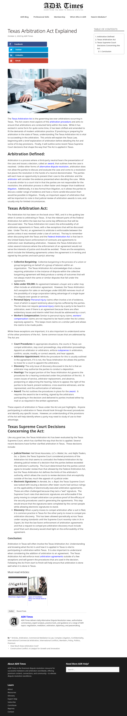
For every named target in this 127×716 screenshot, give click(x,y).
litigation (12, 172)
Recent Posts (21, 595)
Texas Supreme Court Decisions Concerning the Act (108, 45)
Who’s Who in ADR (78, 17)
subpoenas (63, 333)
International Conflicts (49, 624)
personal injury (46, 289)
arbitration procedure (60, 105)
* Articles (14, 621)
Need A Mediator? (99, 17)
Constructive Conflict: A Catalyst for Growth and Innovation (35, 632)
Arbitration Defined (106, 36)
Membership (59, 17)
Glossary (11, 679)
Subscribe (12, 685)
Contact (11, 695)
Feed (58, 706)
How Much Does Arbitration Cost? (24, 629)
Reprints (11, 692)
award (51, 147)
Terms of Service (98, 706)
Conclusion (107, 51)
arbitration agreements (51, 540)
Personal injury (38, 283)
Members (63, 624)
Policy (70, 624)
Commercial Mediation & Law (41, 621)
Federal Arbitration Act (59, 220)
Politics (77, 624)
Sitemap (52, 706)
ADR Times (27, 600)
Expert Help (12, 682)
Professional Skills (41, 17)
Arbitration (23, 621)
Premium (11, 627)
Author (11, 595)
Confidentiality (77, 621)
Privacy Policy (112, 706)
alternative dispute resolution (54, 150)
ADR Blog (24, 17)
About (10, 673)
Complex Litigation (62, 621)
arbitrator (12, 162)
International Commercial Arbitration (23, 624)
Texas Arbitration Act (22, 102)
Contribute (12, 689)
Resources (12, 676)
